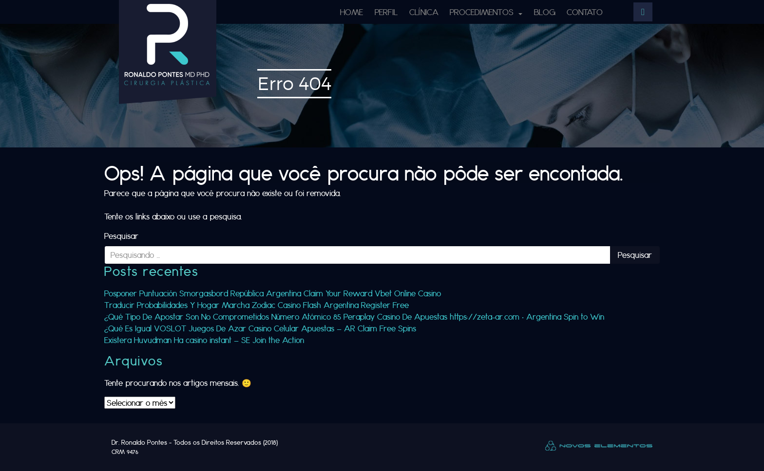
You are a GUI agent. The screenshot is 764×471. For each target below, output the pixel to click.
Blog (544, 12)
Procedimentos (483, 12)
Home (351, 12)
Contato (585, 12)
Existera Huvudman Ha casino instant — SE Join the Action (204, 340)
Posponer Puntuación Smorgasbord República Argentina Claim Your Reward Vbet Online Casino (272, 293)
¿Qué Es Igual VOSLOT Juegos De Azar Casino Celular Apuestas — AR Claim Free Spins (260, 328)
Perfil (386, 12)
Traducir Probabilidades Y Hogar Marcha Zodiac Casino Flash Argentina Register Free (256, 305)
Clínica (424, 12)
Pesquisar (121, 236)
